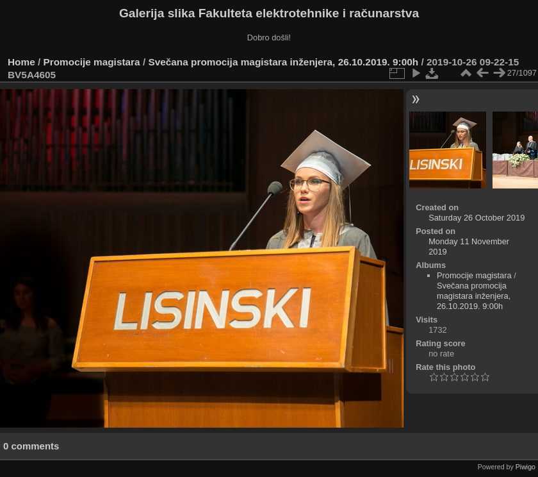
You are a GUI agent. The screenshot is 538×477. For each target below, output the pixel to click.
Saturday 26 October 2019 (476, 217)
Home (21, 61)
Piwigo (525, 467)
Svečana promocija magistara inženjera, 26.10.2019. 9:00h (283, 61)
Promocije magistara (92, 61)
